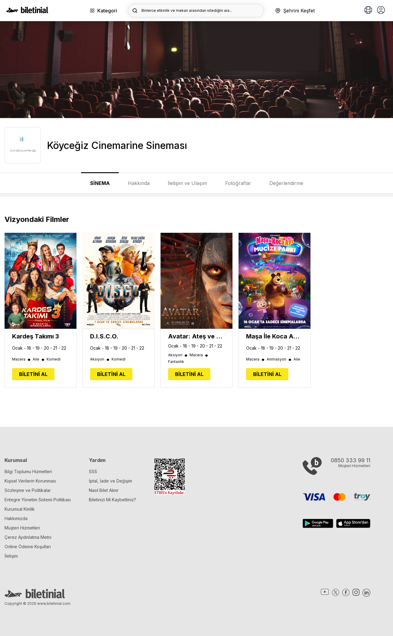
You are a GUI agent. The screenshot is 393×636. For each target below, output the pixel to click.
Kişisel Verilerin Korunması (30, 480)
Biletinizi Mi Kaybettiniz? (112, 499)
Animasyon (279, 359)
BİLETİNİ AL (33, 374)
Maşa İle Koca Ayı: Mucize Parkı (274, 336)
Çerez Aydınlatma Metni (28, 537)
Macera (21, 359)
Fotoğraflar (238, 183)
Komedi (53, 359)
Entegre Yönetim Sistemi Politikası (38, 499)
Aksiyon (100, 359)
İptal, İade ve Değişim (110, 480)
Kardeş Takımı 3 (35, 336)
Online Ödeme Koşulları (28, 546)
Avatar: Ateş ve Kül (196, 336)
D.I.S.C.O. (104, 336)
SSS (93, 471)
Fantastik (176, 362)
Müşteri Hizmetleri (22, 527)
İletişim (11, 556)
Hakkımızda (16, 518)
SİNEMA (100, 183)
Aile (39, 359)
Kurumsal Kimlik (20, 509)
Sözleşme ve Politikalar (28, 490)
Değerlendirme (286, 183)
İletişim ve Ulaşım (187, 183)
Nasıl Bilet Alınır (104, 490)
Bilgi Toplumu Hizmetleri (28, 471)
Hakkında (139, 183)
